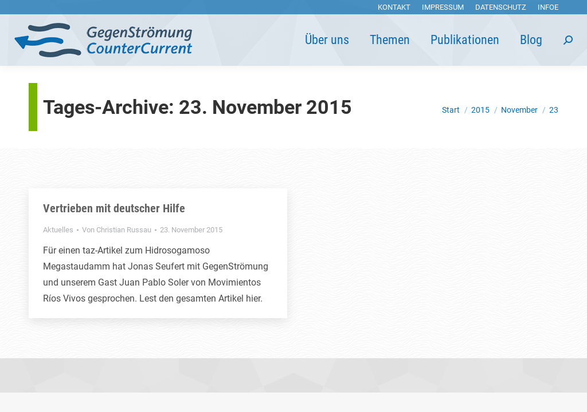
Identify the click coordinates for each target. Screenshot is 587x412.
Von (116, 229)
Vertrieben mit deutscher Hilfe (114, 208)
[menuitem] (394, 7)
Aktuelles (58, 229)
